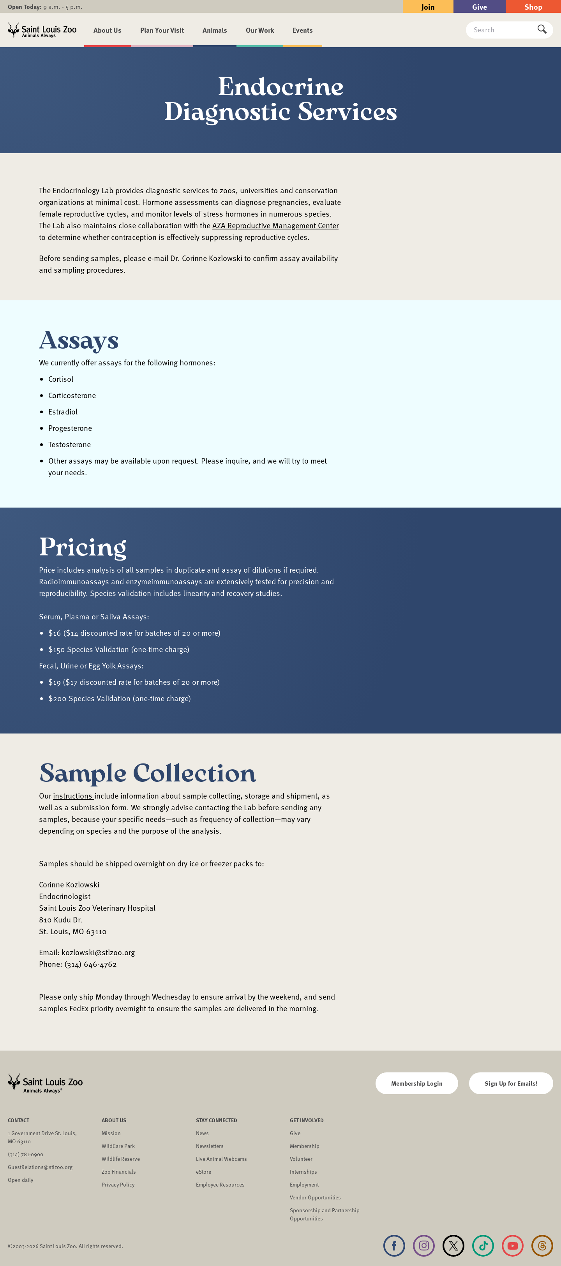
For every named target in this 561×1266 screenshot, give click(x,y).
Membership (304, 1146)
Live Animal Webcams (221, 1158)
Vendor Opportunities (315, 1197)
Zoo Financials (119, 1171)
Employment (304, 1184)
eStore (203, 1171)
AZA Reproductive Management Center (275, 225)
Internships (303, 1171)
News (202, 1133)
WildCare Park (118, 1146)
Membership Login (417, 1083)
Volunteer (301, 1158)
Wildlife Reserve (121, 1158)
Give (479, 6)
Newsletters (210, 1146)
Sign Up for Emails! (511, 1083)
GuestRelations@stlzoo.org (40, 1167)
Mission (111, 1133)
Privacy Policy (118, 1184)
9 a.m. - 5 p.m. (45, 6)
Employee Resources (220, 1184)
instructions (73, 795)
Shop (533, 6)
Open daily (20, 1179)
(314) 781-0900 (25, 1154)
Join (428, 6)
